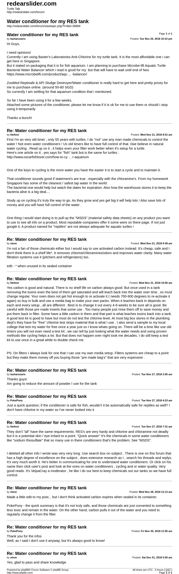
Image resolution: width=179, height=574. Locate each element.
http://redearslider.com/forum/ (26, 12)
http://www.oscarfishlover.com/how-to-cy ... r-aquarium (48, 157)
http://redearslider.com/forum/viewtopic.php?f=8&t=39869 (43, 26)
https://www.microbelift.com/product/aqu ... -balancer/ (47, 74)
